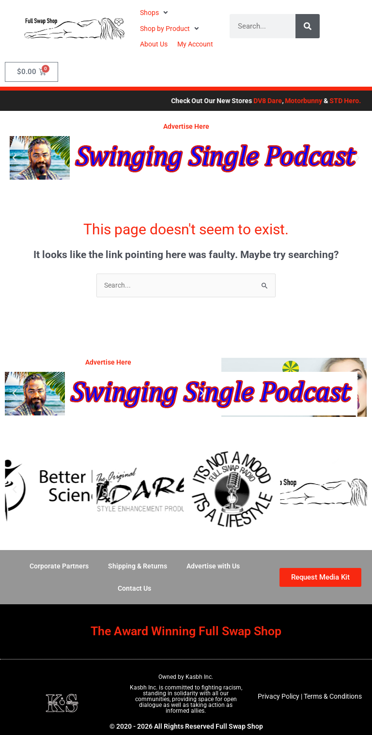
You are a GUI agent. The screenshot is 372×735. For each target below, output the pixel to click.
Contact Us (134, 588)
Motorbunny (322, 101)
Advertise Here (186, 126)
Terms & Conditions (333, 696)
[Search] (307, 26)
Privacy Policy (278, 696)
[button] (155, 13)
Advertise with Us (213, 566)
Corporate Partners (59, 566)
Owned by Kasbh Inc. (185, 677)
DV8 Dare (287, 101)
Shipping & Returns (137, 566)
